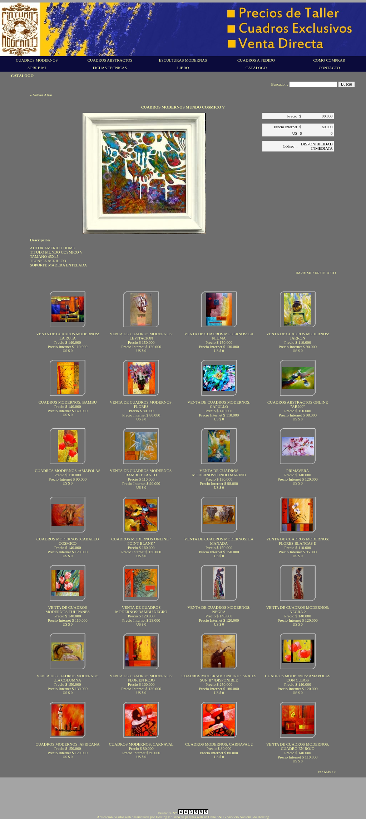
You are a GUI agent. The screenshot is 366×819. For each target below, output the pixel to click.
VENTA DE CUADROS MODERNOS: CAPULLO (218, 404)
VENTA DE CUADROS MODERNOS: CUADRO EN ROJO (297, 746)
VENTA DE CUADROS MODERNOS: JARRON (297, 336)
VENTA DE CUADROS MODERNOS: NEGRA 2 (297, 609)
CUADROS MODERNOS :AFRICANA (68, 744)
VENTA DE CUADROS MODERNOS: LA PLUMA (218, 336)
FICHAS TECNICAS (110, 68)
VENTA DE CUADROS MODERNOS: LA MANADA (218, 541)
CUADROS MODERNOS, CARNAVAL (141, 744)
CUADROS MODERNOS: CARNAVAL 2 (219, 744)
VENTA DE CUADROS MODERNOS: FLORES (141, 404)
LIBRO (183, 68)
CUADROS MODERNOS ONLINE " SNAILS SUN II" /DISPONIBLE (219, 678)
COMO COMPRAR (329, 60)
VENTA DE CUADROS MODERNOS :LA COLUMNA (68, 678)
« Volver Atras (41, 95)
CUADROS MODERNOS (37, 60)
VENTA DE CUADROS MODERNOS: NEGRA (218, 609)
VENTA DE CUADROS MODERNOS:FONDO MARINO (219, 472)
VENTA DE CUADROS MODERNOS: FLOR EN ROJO (141, 678)
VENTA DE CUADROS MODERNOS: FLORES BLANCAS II (297, 541)
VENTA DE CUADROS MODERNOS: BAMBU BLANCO (141, 472)
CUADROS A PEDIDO (256, 60)
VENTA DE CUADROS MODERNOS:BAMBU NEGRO (141, 609)
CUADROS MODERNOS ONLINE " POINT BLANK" (141, 541)
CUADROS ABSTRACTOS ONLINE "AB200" (297, 404)
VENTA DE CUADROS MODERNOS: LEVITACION (141, 336)
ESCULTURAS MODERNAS (183, 60)
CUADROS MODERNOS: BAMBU (68, 402)
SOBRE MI (37, 68)
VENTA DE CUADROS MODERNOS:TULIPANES (67, 609)
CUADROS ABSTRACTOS (109, 60)
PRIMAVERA (297, 470)
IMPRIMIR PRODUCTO (316, 273)
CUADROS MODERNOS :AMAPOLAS (67, 470)
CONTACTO (329, 68)
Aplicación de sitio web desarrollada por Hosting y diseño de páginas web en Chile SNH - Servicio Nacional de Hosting (183, 817)
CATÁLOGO (256, 68)
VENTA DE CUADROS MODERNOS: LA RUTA (67, 336)
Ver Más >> (326, 772)
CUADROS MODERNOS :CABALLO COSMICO (67, 541)
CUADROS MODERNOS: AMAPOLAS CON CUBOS (297, 678)
